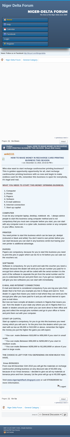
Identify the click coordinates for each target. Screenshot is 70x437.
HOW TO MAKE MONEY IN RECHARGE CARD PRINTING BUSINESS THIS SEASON (37, 159)
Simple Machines (26, 428)
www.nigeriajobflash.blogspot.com (23, 380)
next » (65, 138)
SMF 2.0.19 (7, 428)
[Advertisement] (34, 99)
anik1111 (9, 154)
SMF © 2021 (16, 428)
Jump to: (35, 414)
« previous (59, 138)
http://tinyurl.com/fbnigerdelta (34, 53)
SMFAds (6, 430)
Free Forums (16, 430)
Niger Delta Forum (17, 5)
